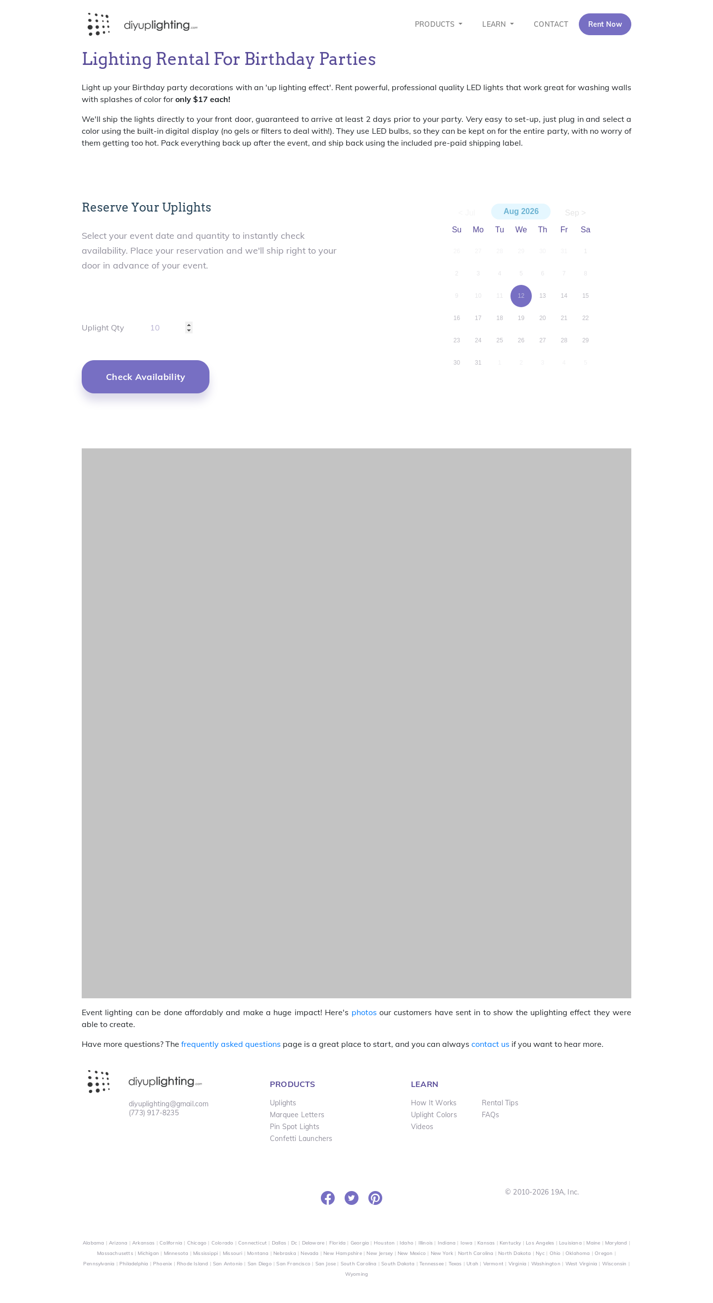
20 (542, 318)
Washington (545, 1263)
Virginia (518, 1263)
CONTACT (551, 24)
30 (457, 362)
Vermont (493, 1263)
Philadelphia (133, 1263)
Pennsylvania (98, 1263)
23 (457, 340)
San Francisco (293, 1263)
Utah (472, 1263)
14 (564, 295)
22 (585, 318)
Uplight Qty (103, 327)
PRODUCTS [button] (436, 24)
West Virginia (581, 1263)
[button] (145, 376)
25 (499, 340)
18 (499, 318)
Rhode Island (192, 1263)
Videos (422, 1126)
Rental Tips (500, 1102)
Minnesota (176, 1253)
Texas (455, 1263)
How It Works (434, 1102)
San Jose (325, 1263)
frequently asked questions (231, 1044)
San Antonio (228, 1263)
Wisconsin (614, 1263)
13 (542, 295)
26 (521, 340)
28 (564, 340)
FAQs (491, 1114)
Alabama (93, 1243)
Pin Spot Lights (294, 1126)
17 (478, 318)
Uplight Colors (434, 1114)
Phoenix (162, 1263)
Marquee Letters (297, 1114)
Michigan (148, 1253)
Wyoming (356, 1274)
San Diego (260, 1263)
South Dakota (397, 1263)
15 (585, 295)
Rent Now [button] (605, 24)
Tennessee (431, 1263)
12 (521, 295)
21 (564, 318)
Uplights (283, 1102)
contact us (490, 1044)
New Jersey (379, 1253)
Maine (593, 1243)
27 (542, 340)
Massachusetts (115, 1253)
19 (521, 318)
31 (478, 362)
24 (478, 340)
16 (457, 318)
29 (585, 340)
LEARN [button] (495, 24)
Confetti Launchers (301, 1138)
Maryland (616, 1243)
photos (364, 1012)
